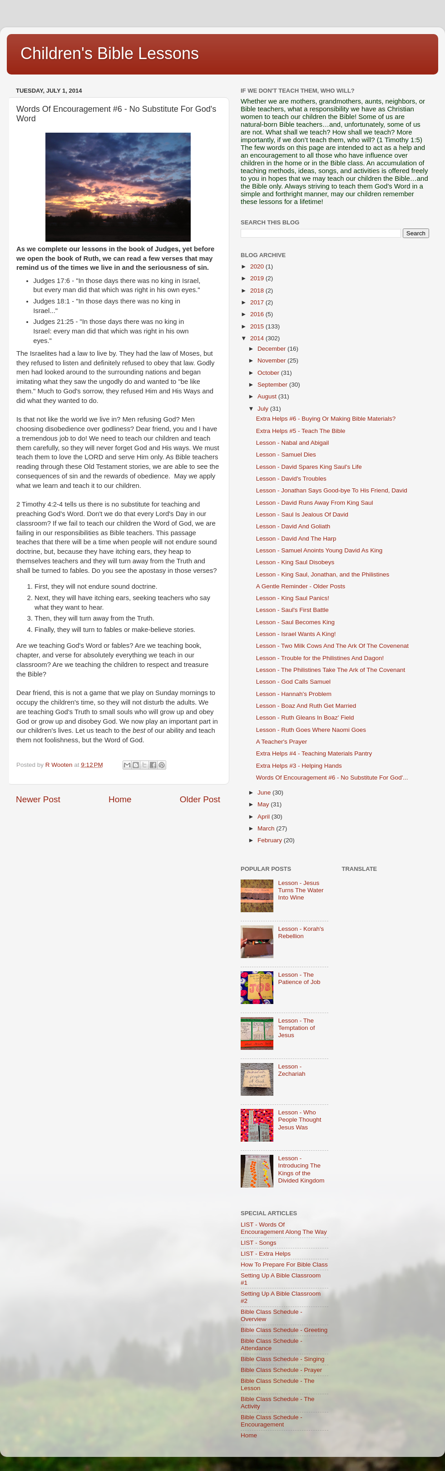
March (266, 828)
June (264, 792)
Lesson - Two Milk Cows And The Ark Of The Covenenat (332, 645)
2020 (258, 266)
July (263, 408)
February (270, 840)
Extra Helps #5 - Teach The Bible (301, 430)
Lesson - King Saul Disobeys (295, 562)
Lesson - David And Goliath (293, 526)
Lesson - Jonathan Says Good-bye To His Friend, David (331, 490)
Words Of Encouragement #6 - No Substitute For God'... (332, 777)
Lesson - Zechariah (291, 1070)
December (272, 348)
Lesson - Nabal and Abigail (292, 442)
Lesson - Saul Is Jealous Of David (302, 514)
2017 (258, 302)
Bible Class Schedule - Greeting (284, 1330)
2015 (258, 326)
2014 (258, 338)
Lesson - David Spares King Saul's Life (309, 466)
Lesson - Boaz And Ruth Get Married (306, 705)
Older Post (200, 799)
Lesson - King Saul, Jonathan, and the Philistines (322, 574)
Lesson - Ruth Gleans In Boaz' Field (305, 717)
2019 (258, 278)
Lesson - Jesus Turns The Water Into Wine (300, 890)
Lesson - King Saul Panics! (292, 598)
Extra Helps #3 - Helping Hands (299, 765)
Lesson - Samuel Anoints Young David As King (319, 550)
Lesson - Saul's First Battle (292, 609)
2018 (258, 290)
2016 (258, 314)
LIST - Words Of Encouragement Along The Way (284, 1228)
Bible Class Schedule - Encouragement (271, 1421)
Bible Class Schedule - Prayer (281, 1370)
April (264, 816)
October (269, 372)
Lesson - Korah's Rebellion (301, 932)
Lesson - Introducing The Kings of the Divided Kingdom (301, 1169)
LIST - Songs (259, 1242)
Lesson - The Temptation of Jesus (296, 1028)
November (272, 360)
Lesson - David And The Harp (296, 538)
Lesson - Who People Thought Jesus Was (299, 1119)
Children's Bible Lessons (109, 53)
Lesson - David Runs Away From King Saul (314, 502)
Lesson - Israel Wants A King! (296, 634)
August (267, 396)
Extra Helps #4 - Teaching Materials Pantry (314, 753)
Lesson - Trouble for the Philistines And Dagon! (320, 658)
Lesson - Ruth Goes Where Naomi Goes (311, 729)
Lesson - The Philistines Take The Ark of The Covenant (330, 669)
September (273, 384)
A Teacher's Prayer (281, 741)
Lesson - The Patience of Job (299, 978)
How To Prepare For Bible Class (284, 1264)
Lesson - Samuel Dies (286, 454)
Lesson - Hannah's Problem (293, 694)
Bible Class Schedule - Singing (283, 1359)
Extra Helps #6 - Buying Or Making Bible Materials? (326, 418)
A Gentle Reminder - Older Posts (301, 586)
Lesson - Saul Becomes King (295, 622)
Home (120, 799)
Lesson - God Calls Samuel (293, 681)
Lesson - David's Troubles (291, 478)
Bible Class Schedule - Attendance (271, 1344)
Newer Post (38, 799)
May (264, 804)
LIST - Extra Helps (266, 1253)
